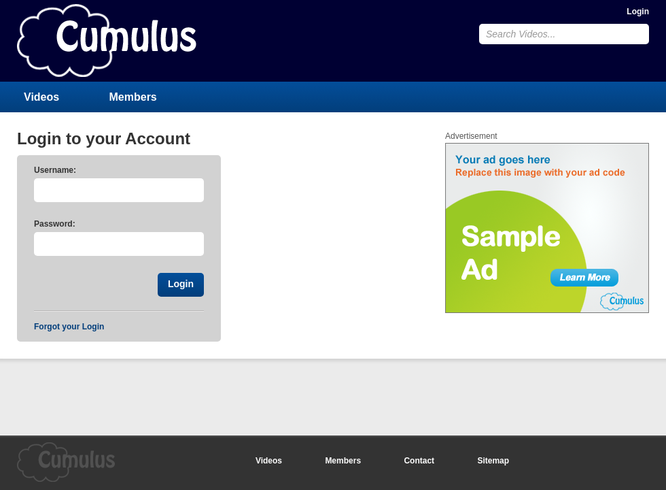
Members (133, 97)
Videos (41, 97)
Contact (419, 461)
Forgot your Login (69, 326)
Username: (55, 170)
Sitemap (493, 461)
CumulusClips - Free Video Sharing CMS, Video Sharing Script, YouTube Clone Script (106, 40)
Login (638, 11)
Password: (54, 224)
